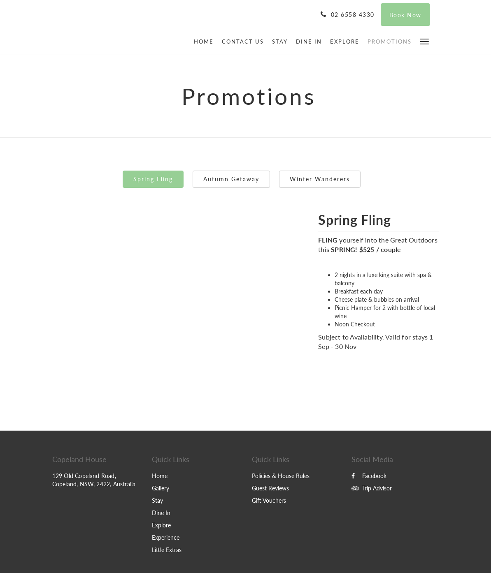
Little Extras (167, 549)
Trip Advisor (371, 488)
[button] (424, 40)
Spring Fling (153, 179)
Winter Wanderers (320, 179)
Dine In (161, 512)
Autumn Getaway (231, 179)
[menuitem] (206, 41)
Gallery (160, 488)
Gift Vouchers (269, 500)
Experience (165, 537)
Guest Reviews (270, 488)
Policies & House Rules (280, 475)
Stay (157, 500)
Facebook (368, 475)
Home (160, 475)
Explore (161, 525)
